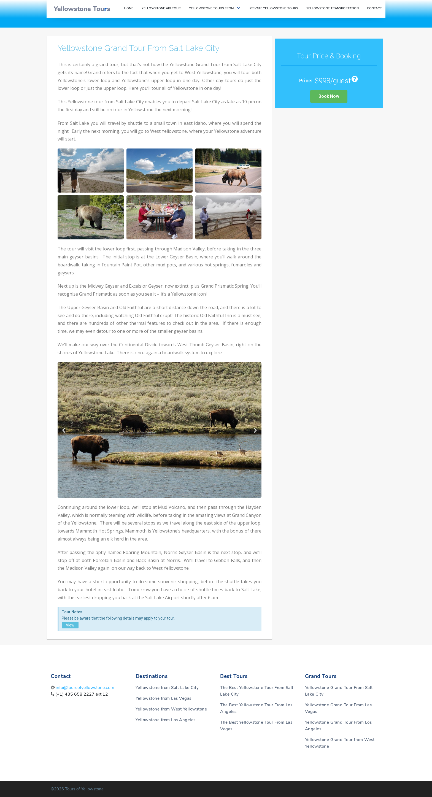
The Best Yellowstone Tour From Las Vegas (256, 726)
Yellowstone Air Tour (161, 8)
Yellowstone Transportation (332, 8)
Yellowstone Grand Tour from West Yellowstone (340, 743)
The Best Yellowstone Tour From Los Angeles (256, 708)
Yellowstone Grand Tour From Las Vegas (338, 708)
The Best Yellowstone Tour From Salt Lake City (256, 691)
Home (128, 8)
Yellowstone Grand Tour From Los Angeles (338, 726)
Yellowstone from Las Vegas (163, 698)
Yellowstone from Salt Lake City (167, 687)
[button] (63, 429)
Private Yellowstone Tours (274, 8)
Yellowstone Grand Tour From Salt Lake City (139, 48)
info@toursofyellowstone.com (84, 688)
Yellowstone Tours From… (212, 8)
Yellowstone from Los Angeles (166, 720)
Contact (374, 8)
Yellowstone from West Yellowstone (171, 709)
